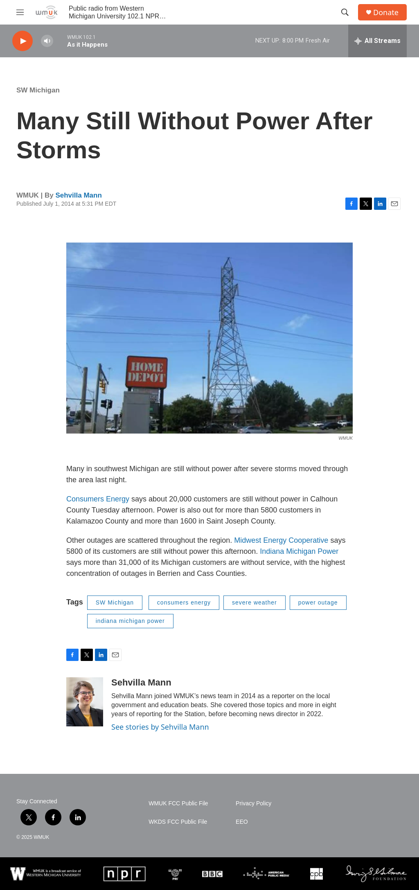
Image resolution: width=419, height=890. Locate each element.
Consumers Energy (97, 499)
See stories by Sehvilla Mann (160, 727)
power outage (318, 602)
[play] (22, 41)
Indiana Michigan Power (299, 551)
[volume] (47, 41)
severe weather (254, 602)
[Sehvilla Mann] (84, 701)
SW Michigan (38, 90)
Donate (386, 12)
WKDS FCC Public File (178, 822)
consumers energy (184, 602)
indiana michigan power (130, 621)
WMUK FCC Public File (178, 803)
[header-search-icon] (345, 12)
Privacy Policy (253, 803)
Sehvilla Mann (78, 195)
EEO (242, 822)
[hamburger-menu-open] (20, 12)
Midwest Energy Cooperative (282, 540)
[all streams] (377, 41)
